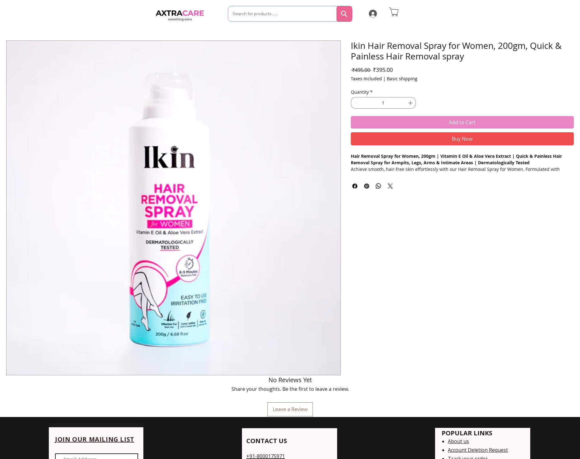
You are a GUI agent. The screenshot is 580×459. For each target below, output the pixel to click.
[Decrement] (356, 102)
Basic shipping (402, 79)
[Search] (344, 14)
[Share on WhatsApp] (378, 186)
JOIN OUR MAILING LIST (94, 439)
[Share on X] (390, 186)
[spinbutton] (383, 102)
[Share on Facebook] (355, 186)
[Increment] (411, 102)
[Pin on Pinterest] (366, 186)
